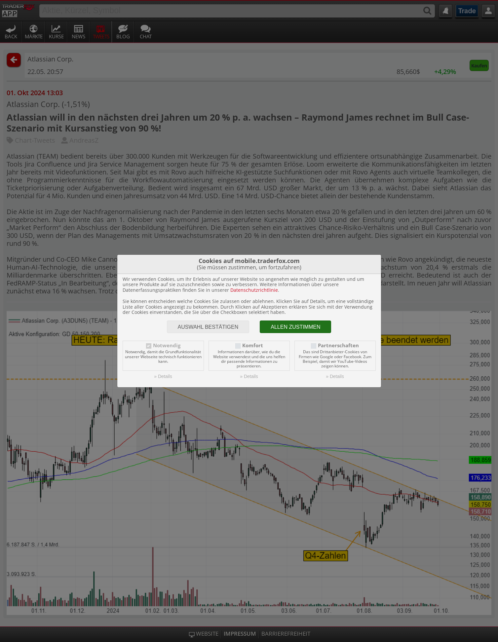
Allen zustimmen (295, 327)
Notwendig (166, 345)
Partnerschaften (338, 345)
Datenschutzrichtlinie (254, 290)
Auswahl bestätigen (208, 327)
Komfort (252, 345)
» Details (163, 376)
